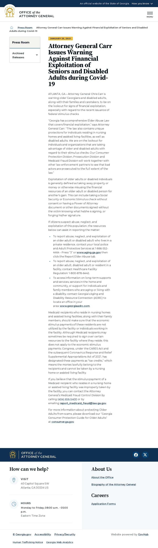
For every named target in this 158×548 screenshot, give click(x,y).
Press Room (25, 27)
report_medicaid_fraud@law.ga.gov (83, 403)
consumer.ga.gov (63, 421)
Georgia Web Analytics (59, 542)
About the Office (102, 477)
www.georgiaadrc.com (75, 306)
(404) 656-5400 (67, 399)
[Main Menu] (150, 14)
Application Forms (103, 503)
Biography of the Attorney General (113, 484)
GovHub (143, 534)
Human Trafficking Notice (28, 542)
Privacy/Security (64, 534)
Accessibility (43, 534)
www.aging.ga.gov (89, 252)
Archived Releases (18, 55)
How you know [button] (140, 3)
